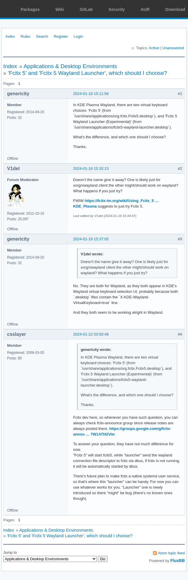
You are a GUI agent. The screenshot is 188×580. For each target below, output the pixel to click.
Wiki (59, 9)
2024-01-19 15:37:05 (91, 239)
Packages (30, 9)
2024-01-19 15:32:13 (91, 168)
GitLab (86, 9)
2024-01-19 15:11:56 (91, 93)
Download (175, 9)
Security (116, 9)
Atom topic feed (171, 553)
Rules (25, 36)
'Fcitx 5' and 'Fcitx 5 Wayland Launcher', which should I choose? (87, 73)
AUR (145, 9)
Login (78, 36)
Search (42, 36)
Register (61, 36)
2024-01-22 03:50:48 (91, 334)
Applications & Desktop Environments (70, 66)
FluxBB (177, 560)
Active (154, 48)
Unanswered (173, 48)
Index (10, 36)
